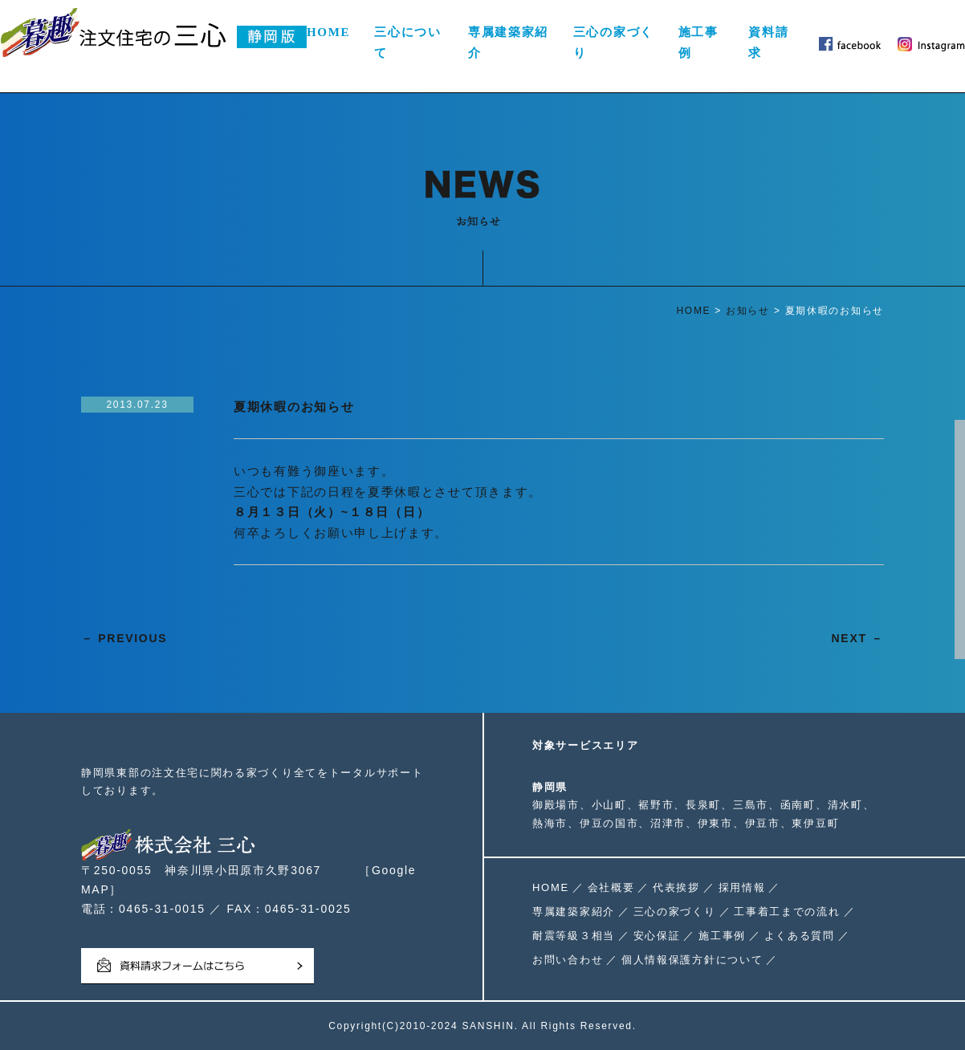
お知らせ (748, 310)
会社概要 (611, 887)
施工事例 (698, 42)
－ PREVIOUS (124, 638)
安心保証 (657, 936)
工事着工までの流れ (787, 912)
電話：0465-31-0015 (143, 908)
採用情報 (742, 887)
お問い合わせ (567, 960)
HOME (328, 32)
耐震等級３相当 (573, 936)
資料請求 (768, 42)
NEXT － (858, 638)
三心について (408, 42)
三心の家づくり (613, 42)
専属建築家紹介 (508, 42)
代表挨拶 (676, 887)
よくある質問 (799, 936)
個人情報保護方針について (692, 960)
